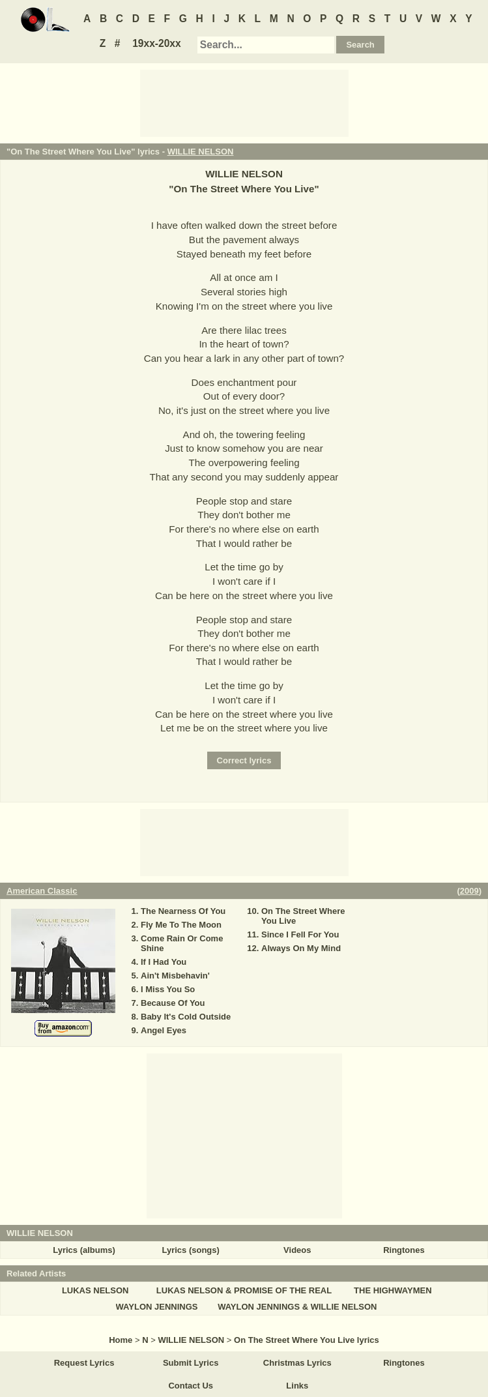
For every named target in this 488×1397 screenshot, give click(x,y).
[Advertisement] (244, 102)
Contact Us (190, 1385)
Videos (297, 1250)
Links (297, 1385)
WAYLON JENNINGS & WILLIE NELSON (297, 1307)
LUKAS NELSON (95, 1290)
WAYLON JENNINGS (157, 1307)
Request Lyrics (84, 1363)
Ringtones (404, 1250)
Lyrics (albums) (84, 1250)
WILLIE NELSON (200, 151)
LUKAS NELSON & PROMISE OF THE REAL (244, 1290)
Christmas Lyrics (297, 1363)
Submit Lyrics (190, 1363)
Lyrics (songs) (191, 1250)
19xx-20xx (156, 43)
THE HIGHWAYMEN (392, 1290)
